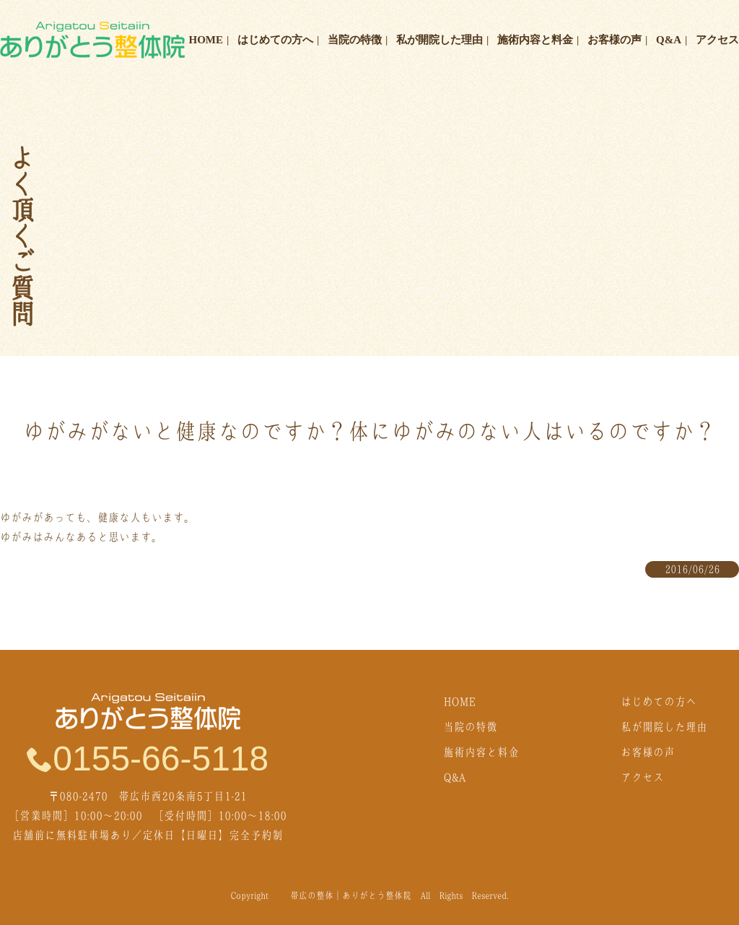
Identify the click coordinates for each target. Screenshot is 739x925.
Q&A (668, 39)
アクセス (717, 39)
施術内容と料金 (535, 39)
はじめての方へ (275, 39)
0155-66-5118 (147, 758)
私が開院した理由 (439, 39)
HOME (206, 39)
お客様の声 (614, 39)
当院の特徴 (355, 39)
